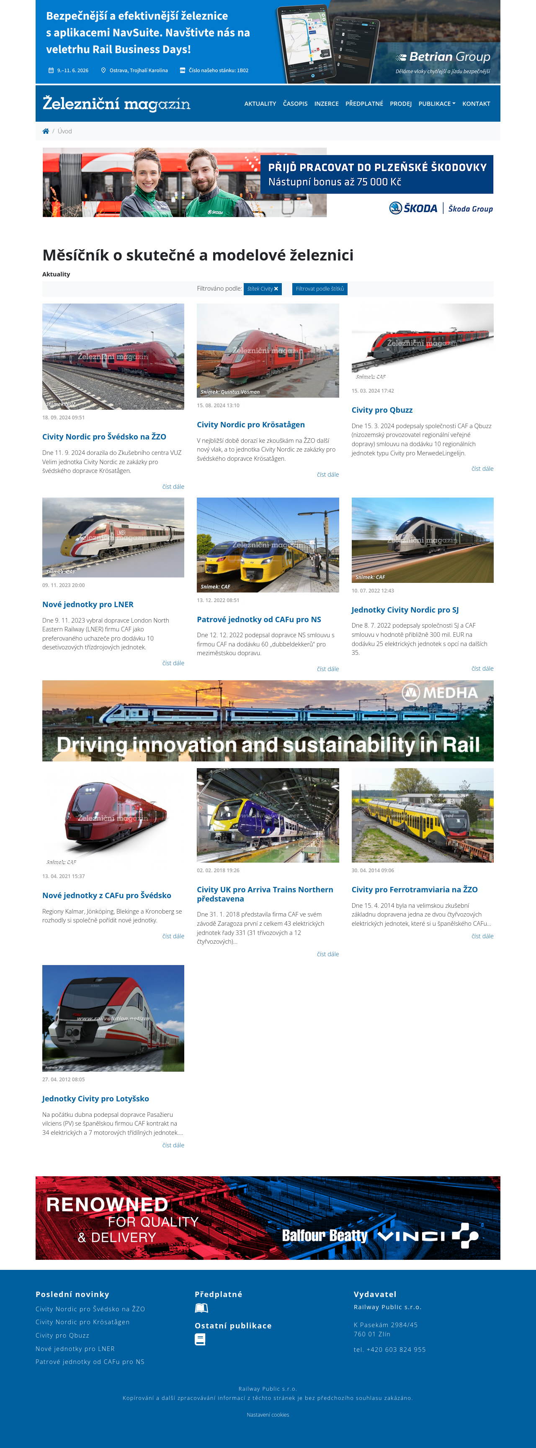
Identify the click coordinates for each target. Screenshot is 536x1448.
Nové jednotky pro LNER (88, 604)
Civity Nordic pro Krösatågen (251, 424)
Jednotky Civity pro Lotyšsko (95, 1098)
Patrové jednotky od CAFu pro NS (259, 619)
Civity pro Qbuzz (382, 410)
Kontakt (476, 103)
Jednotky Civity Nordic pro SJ (405, 610)
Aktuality (260, 103)
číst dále (173, 486)
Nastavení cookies (268, 1414)
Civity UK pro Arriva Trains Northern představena (265, 894)
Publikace (434, 103)
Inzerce (326, 103)
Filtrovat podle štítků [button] (320, 288)
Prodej (401, 103)
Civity (262, 288)
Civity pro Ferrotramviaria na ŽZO (415, 889)
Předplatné (364, 103)
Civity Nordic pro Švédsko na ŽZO (104, 437)
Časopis (295, 103)
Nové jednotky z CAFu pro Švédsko (106, 895)
